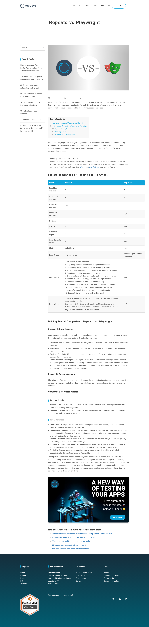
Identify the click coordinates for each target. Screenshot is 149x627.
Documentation (82, 575)
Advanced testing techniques (59, 578)
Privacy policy (109, 578)
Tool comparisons (89, 98)
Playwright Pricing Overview (64, 132)
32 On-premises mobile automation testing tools (30, 86)
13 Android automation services (29, 112)
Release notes (53, 584)
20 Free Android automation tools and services (31, 95)
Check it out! (117, 517)
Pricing (23, 575)
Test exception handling (57, 575)
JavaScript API (53, 581)
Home (22, 572)
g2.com (83, 167)
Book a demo (81, 578)
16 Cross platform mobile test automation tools (30, 103)
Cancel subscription (111, 581)
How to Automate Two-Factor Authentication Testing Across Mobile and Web (31, 68)
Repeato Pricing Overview (64, 129)
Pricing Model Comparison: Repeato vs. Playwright (69, 126)
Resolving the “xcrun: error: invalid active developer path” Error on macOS (31, 128)
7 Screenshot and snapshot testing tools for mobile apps (31, 77)
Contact (79, 581)
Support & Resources (84, 572)
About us (23, 584)
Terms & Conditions (111, 575)
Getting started (54, 572)
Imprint (106, 572)
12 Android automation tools (31, 120)
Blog (22, 578)
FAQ (21, 581)
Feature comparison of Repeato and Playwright (68, 123)
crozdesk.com (94, 167)
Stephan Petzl (72, 98)
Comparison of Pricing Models (65, 135)
